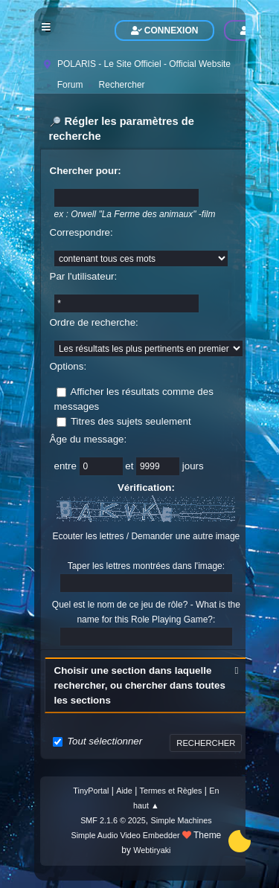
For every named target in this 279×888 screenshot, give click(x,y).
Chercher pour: (85, 170)
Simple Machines (181, 820)
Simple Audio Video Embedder (125, 835)
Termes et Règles (171, 790)
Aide (124, 790)
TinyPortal (91, 790)
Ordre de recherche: (94, 322)
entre (67, 466)
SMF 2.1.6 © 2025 (113, 820)
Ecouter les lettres (88, 536)
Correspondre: (81, 232)
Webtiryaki (151, 850)
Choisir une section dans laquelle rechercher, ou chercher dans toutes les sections (139, 685)
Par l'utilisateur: (84, 276)
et (130, 466)
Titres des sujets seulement (131, 421)
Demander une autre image (185, 536)
